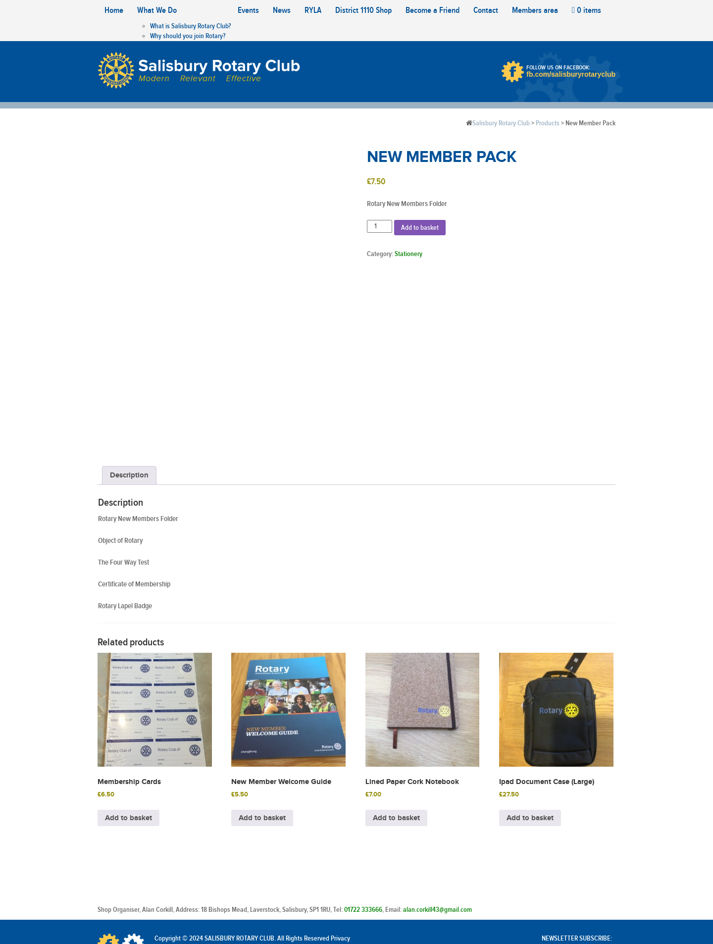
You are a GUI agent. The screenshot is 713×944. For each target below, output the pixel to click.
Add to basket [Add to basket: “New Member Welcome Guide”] (262, 756)
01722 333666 (363, 848)
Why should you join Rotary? (187, 36)
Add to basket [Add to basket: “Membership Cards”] (128, 756)
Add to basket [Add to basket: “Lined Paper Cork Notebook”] (396, 756)
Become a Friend (432, 10)
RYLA (313, 10)
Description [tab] (129, 413)
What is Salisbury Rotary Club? (190, 26)
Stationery (408, 254)
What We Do (157, 10)
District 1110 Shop (363, 10)
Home (113, 10)
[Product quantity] (379, 226)
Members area (535, 10)
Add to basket (420, 228)
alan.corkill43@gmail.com (437, 848)
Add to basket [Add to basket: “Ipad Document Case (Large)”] (530, 756)
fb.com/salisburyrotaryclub (570, 74)
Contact (485, 10)
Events (248, 10)
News (282, 10)
